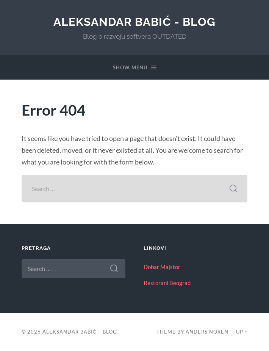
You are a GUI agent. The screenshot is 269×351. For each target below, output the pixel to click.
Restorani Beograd (167, 282)
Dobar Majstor (162, 266)
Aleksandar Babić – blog (79, 332)
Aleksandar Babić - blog (134, 21)
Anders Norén (207, 332)
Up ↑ (241, 332)
